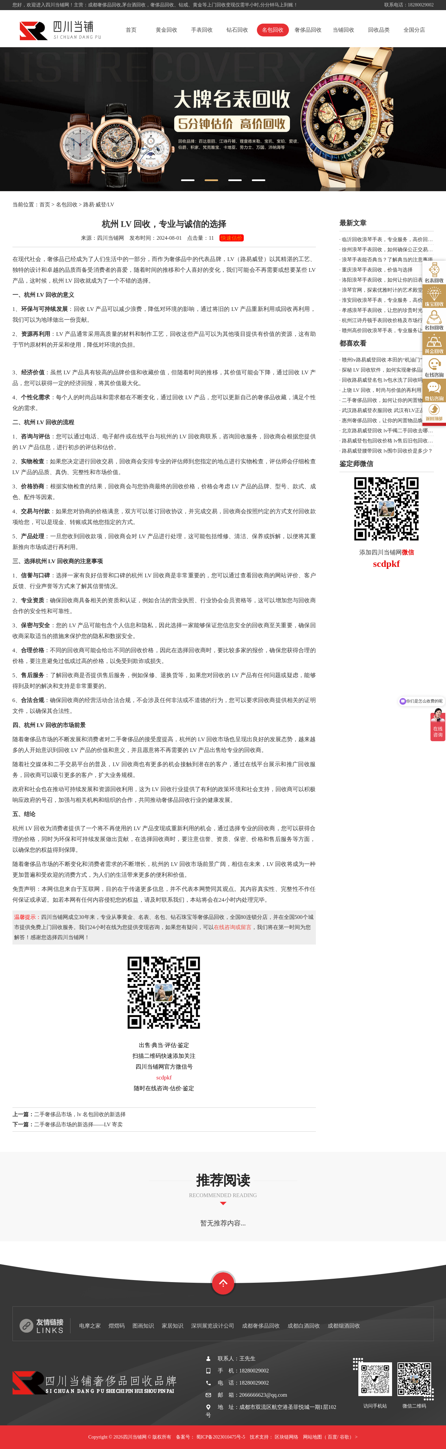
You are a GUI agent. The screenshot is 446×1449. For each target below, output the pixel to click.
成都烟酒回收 (344, 1326)
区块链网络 (286, 1437)
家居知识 (172, 1326)
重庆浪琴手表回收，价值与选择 (377, 269)
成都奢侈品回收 (261, 1326)
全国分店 (414, 30)
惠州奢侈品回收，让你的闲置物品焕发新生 (390, 420)
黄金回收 (166, 30)
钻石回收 (237, 30)
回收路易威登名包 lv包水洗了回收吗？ (385, 380)
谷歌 (344, 1437)
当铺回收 (343, 30)
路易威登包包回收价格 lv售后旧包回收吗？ (390, 440)
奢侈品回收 (308, 30)
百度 (332, 1437)
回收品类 (379, 30)
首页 (131, 30)
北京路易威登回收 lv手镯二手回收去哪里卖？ (392, 430)
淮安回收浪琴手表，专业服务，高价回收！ (390, 300)
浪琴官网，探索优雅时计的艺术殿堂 (382, 290)
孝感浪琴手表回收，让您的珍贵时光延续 (387, 310)
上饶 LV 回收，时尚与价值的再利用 (381, 390)
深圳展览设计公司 (212, 1326)
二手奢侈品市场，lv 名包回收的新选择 (80, 1114)
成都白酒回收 (304, 1326)
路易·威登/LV (98, 204)
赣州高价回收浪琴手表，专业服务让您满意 (390, 330)
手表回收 (202, 30)
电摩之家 (90, 1326)
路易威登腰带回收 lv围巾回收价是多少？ (387, 451)
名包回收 (273, 30)
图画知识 (143, 1326)
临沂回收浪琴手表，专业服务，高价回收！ (390, 239)
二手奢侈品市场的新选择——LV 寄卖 (78, 1124)
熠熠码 (117, 1326)
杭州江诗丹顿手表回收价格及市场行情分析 (390, 320)
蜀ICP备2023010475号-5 (220, 1437)
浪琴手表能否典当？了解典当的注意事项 (387, 259)
